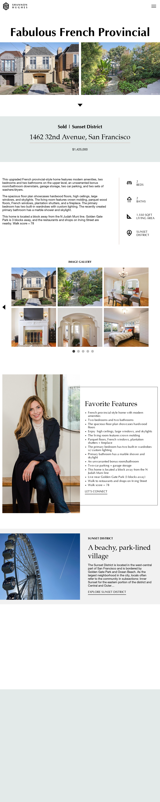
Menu (154, 6)
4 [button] (87, 351)
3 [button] (83, 351)
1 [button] (73, 351)
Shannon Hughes (15, 6)
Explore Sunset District (107, 592)
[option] (80, 307)
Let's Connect (96, 491)
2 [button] (78, 351)
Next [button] (152, 307)
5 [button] (92, 351)
